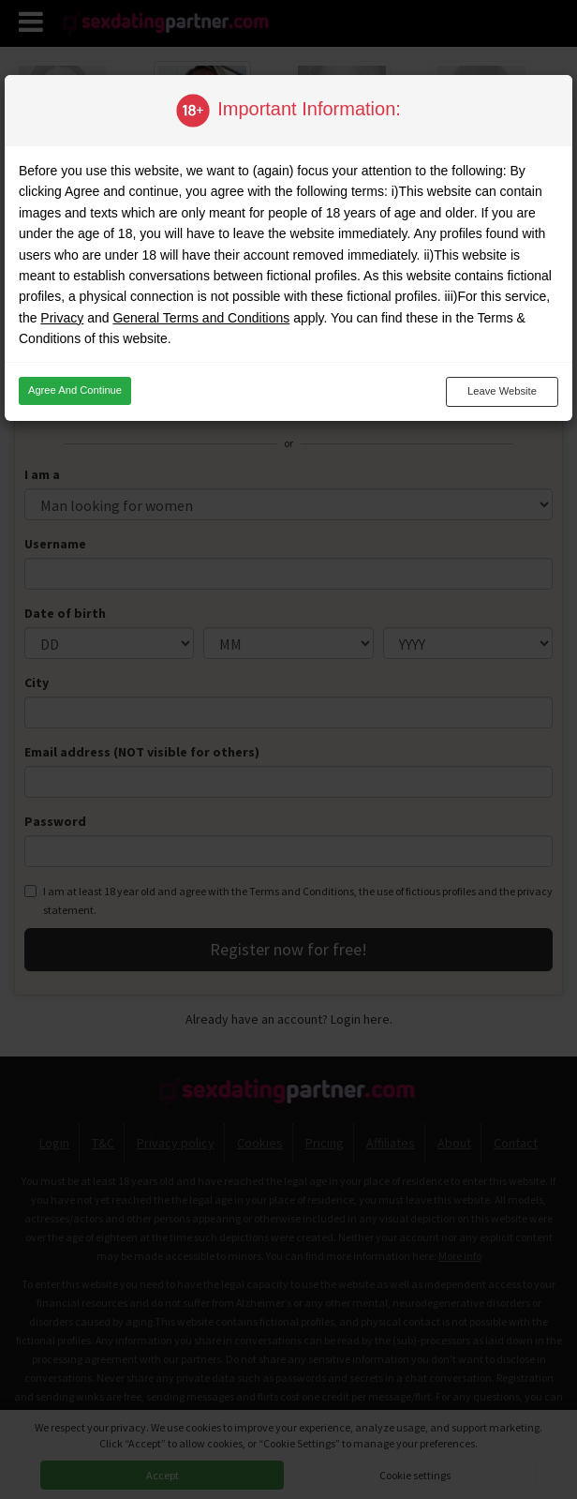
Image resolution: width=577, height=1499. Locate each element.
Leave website (502, 391)
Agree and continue (75, 390)
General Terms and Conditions (200, 317)
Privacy (61, 317)
